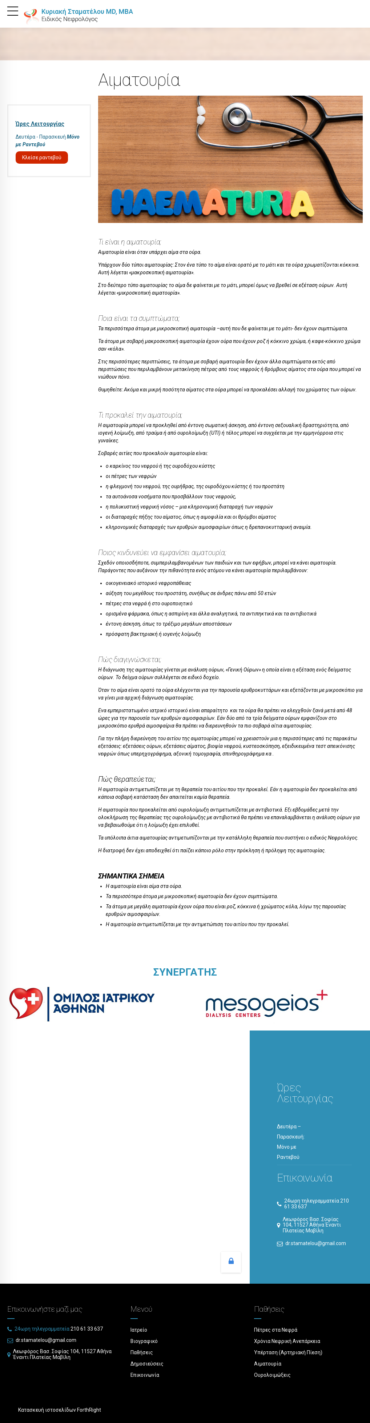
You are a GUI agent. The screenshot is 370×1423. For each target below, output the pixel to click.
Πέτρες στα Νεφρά (275, 1330)
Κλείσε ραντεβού (41, 157)
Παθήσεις (141, 1352)
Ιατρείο (138, 1330)
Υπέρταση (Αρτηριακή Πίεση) (288, 1352)
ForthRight (89, 1410)
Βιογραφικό (144, 1341)
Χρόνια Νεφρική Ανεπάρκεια (287, 1341)
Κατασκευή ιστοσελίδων (47, 1410)
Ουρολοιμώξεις (272, 1375)
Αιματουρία (267, 1364)
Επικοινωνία (145, 1375)
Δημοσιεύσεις (147, 1364)
